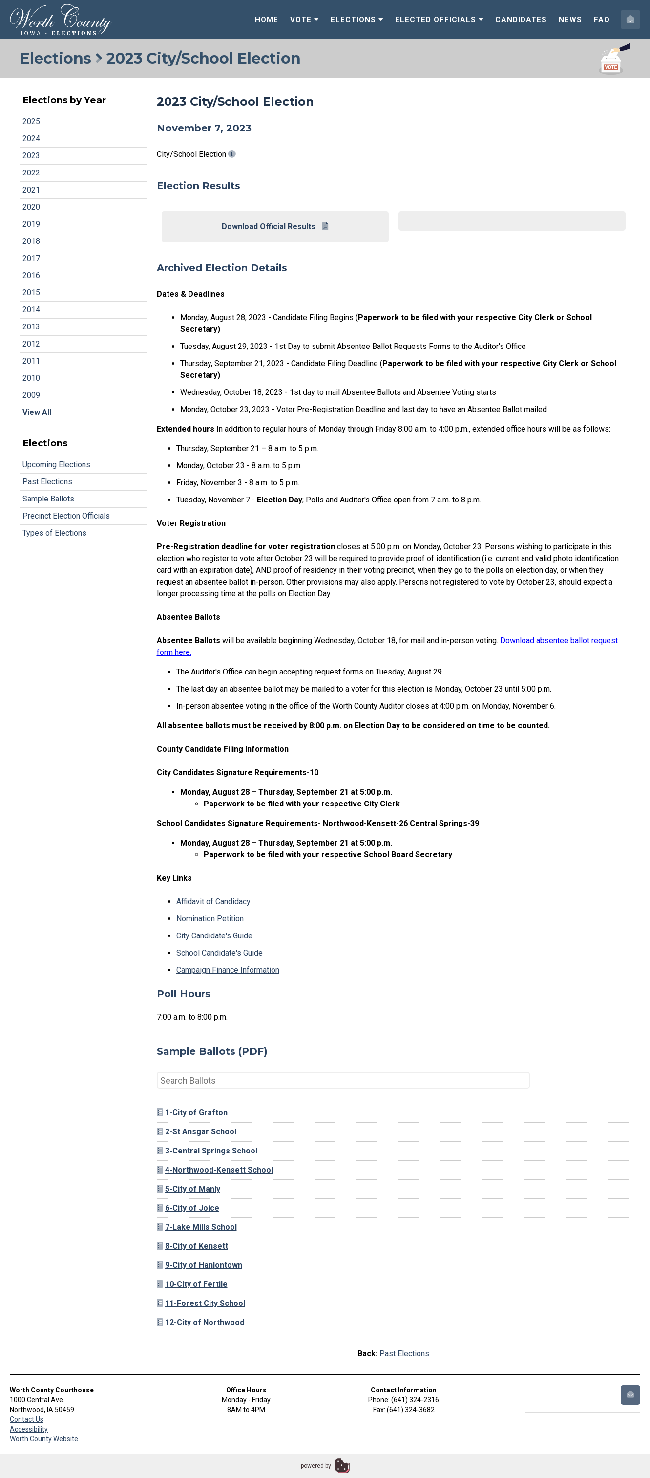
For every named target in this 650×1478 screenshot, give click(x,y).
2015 (31, 292)
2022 (31, 172)
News (570, 19)
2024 (31, 138)
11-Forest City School (201, 1303)
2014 (31, 309)
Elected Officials (439, 19)
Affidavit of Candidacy (213, 901)
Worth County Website (44, 1439)
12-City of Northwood (200, 1322)
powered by (316, 1465)
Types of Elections (54, 533)
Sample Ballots (48, 498)
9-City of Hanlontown (199, 1265)
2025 (31, 121)
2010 (31, 378)
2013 (31, 326)
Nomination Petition (210, 918)
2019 (31, 224)
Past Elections (47, 481)
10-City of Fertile (192, 1284)
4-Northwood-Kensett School (215, 1169)
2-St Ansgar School (196, 1131)
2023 (31, 155)
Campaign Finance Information (227, 970)
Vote (304, 19)
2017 (31, 258)
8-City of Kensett (192, 1246)
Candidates (521, 19)
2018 (31, 241)
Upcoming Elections (56, 464)
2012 (31, 343)
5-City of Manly (188, 1189)
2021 (31, 190)
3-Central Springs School (207, 1150)
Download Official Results (275, 226)
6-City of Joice (188, 1208)
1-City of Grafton (192, 1112)
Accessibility (29, 1429)
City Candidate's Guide (214, 935)
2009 (31, 395)
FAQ (602, 19)
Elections (357, 19)
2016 (31, 275)
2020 (31, 207)
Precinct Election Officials (66, 516)
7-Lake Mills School (197, 1227)
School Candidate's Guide (219, 952)
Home (266, 19)
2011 (31, 361)
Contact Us (26, 1419)
